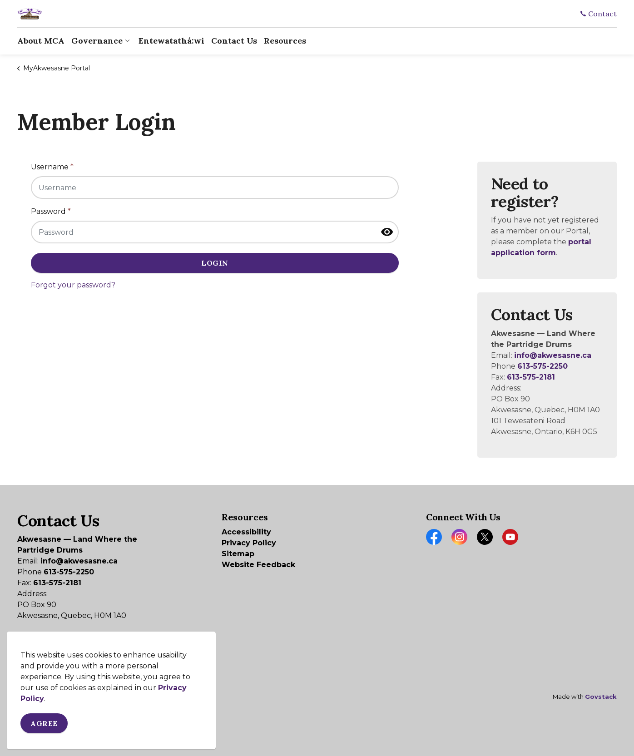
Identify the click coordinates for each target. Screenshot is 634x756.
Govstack (601, 696)
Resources (285, 40)
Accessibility (246, 532)
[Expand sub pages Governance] (127, 40)
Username (52, 167)
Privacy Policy (249, 543)
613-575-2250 (542, 366)
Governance (97, 40)
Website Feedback (258, 564)
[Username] (215, 187)
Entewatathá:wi (171, 40)
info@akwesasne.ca (552, 355)
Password (51, 211)
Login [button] (215, 263)
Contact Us (234, 40)
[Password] (215, 232)
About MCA (40, 40)
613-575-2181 (531, 377)
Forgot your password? (73, 285)
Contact (598, 13)
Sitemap (238, 553)
